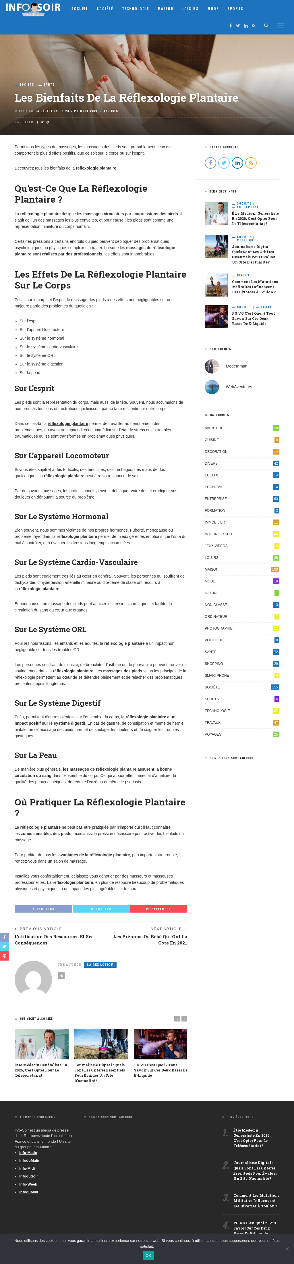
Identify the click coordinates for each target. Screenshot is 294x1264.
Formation (242, 510)
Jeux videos (242, 546)
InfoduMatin (29, 1160)
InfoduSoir (28, 1176)
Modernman (236, 365)
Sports (239, 8)
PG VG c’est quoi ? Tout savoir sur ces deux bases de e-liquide (160, 1070)
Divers (243, 275)
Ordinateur (242, 616)
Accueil (83, 8)
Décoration (242, 451)
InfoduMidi (28, 1192)
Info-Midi (27, 1168)
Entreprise (248, 207)
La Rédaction (47, 111)
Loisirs (193, 8)
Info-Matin (28, 1152)
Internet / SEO (242, 534)
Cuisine (242, 440)
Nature (242, 593)
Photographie (242, 628)
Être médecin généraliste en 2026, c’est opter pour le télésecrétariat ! (41, 1070)
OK (148, 1255)
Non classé (242, 604)
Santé (49, 84)
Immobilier (242, 522)
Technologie (138, 8)
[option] (42, 1053)
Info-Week (28, 1184)
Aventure (242, 428)
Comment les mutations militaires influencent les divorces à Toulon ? (255, 286)
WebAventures (239, 386)
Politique (246, 240)
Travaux (242, 722)
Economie (242, 487)
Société (108, 8)
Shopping (242, 663)
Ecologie (242, 475)
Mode (216, 8)
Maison (169, 8)
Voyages (242, 734)
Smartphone (242, 675)
